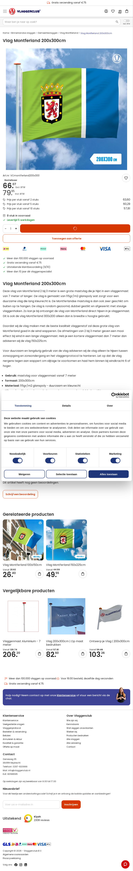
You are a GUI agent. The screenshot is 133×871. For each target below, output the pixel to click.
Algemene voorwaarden (15, 854)
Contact (70, 746)
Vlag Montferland (69, 32)
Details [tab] (66, 405)
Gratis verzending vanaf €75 (66, 3)
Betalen (7, 735)
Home (6, 32)
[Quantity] (10, 228)
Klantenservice (10, 720)
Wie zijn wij (72, 720)
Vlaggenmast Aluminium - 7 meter (22, 643)
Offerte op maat (11, 746)
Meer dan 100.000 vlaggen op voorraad (30, 678)
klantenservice (66, 695)
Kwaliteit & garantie (13, 742)
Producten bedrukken (77, 735)
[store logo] (25, 11)
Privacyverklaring (12, 858)
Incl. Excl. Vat (127, 20)
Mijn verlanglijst (112, 11)
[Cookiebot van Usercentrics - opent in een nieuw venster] (114, 395)
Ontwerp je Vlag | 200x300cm (109, 641)
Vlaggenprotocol (12, 728)
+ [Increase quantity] (16, 228)
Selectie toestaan (66, 474)
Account (106, 11)
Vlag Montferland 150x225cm (66, 565)
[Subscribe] (71, 804)
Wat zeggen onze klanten (79, 728)
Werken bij (71, 731)
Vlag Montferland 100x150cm (22, 565)
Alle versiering (73, 742)
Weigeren (24, 474)
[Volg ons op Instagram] (21, 864)
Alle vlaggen (73, 739)
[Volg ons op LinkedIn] (25, 864)
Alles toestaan (108, 474)
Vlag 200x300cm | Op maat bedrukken (64, 643)
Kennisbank (72, 724)
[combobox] (62, 21)
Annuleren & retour (12, 739)
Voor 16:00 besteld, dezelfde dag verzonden (84, 678)
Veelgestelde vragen (13, 724)
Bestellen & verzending (14, 731)
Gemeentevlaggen (48, 32)
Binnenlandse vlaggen (23, 32)
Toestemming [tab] (23, 405)
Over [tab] (110, 405)
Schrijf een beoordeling (20, 494)
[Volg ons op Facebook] (16, 864)
